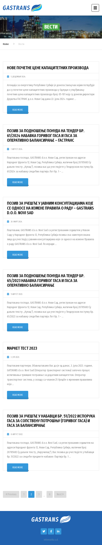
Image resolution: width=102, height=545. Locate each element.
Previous (11, 494)
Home (6, 44)
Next (60, 494)
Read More (17, 109)
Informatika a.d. (51, 539)
